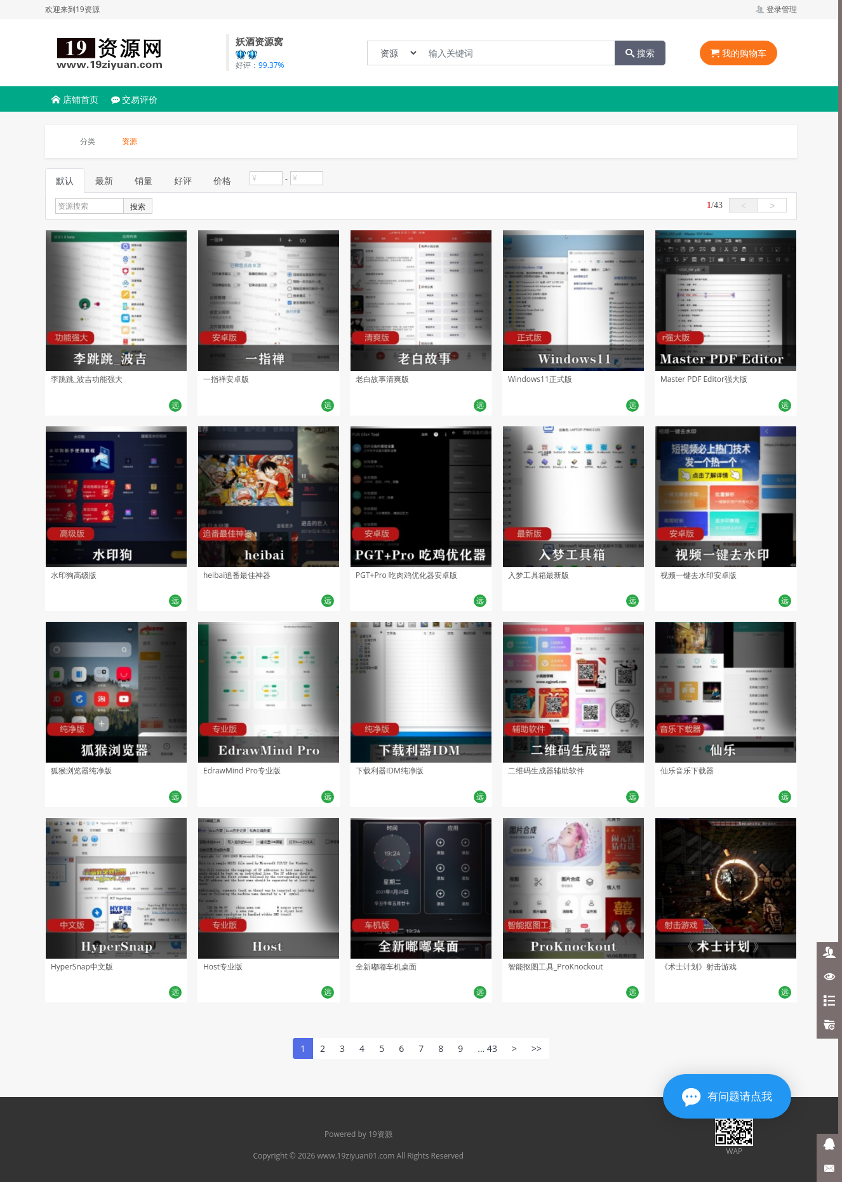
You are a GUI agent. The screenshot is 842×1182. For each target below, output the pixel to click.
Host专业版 (223, 966)
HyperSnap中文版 (82, 966)
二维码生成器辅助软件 (546, 770)
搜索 (640, 53)
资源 (129, 141)
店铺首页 (74, 99)
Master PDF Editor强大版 (703, 379)
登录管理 (776, 9)
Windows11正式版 (540, 379)
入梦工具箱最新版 (538, 575)
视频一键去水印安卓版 (698, 575)
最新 (104, 180)
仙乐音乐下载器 (687, 770)
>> (536, 1048)
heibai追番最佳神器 (237, 575)
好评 (183, 180)
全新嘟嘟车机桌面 (386, 966)
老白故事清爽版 (382, 379)
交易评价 (134, 99)
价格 (222, 180)
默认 (65, 180)
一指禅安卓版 (226, 379)
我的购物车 (738, 53)
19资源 (380, 1134)
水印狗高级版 (74, 575)
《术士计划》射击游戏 (698, 966)
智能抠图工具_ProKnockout (555, 966)
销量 (143, 180)
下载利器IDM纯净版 (390, 770)
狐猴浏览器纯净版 (81, 770)
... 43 (487, 1048)
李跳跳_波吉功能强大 (87, 379)
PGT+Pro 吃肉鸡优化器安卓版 (406, 575)
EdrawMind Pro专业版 (242, 770)
